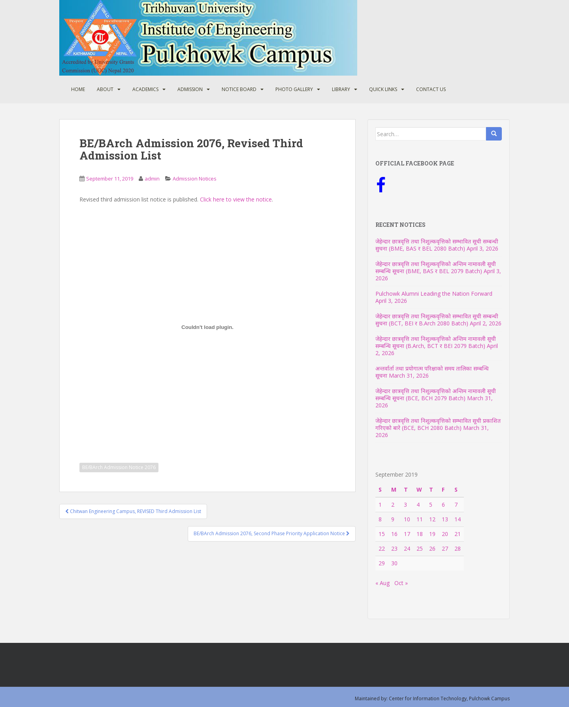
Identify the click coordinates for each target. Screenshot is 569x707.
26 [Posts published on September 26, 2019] (432, 548)
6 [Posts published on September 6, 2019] (443, 504)
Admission (190, 89)
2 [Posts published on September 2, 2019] (392, 504)
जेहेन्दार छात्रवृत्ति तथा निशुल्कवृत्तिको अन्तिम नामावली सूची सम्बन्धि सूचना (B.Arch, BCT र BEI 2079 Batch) (435, 342)
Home (78, 89)
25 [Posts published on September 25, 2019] (419, 548)
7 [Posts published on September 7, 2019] (456, 504)
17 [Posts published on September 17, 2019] (407, 534)
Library (341, 89)
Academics (145, 89)
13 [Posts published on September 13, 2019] (445, 519)
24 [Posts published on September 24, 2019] (407, 548)
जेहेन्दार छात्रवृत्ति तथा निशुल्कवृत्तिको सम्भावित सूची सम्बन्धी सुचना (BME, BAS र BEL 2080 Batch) (436, 245)
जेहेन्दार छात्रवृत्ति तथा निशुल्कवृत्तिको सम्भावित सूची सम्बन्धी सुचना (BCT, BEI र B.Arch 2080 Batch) (436, 319)
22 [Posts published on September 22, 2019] (382, 548)
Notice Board (239, 89)
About (105, 89)
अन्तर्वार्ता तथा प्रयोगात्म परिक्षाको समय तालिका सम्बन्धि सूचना (432, 372)
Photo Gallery (294, 89)
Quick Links (383, 89)
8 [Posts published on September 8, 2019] (380, 519)
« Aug (382, 583)
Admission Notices (195, 178)
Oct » (401, 583)
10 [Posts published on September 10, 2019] (407, 519)
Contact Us (431, 89)
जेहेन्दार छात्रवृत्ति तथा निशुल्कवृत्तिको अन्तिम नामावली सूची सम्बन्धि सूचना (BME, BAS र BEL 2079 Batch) (435, 267)
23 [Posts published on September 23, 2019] (394, 548)
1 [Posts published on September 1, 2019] (380, 504)
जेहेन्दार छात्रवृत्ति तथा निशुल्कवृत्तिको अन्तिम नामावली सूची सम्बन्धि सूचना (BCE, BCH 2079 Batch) (435, 394)
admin (152, 178)
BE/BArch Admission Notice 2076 (119, 467)
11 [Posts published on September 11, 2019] (419, 519)
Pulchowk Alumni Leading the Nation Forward (433, 293)
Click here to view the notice (236, 199)
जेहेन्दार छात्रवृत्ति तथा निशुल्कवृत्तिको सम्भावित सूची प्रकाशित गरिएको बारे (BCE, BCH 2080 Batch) (438, 424)
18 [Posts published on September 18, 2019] (419, 534)
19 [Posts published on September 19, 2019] (432, 534)
